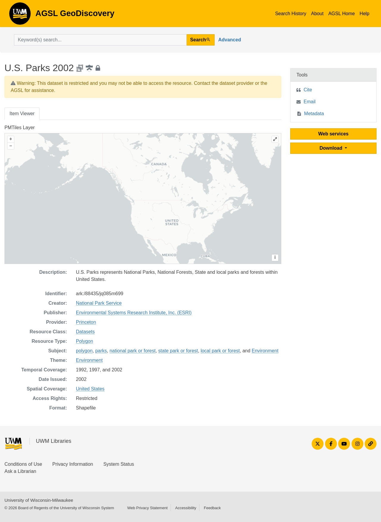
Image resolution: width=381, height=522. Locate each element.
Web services (333, 133)
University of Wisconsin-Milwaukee (38, 500)
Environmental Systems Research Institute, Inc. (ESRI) (134, 312)
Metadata (314, 113)
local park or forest (220, 350)
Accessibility (185, 508)
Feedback (212, 508)
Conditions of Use (23, 464)
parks (101, 350)
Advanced (229, 39)
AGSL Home (341, 13)
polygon (84, 350)
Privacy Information (72, 464)
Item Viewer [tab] (22, 113)
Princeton (86, 322)
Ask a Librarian (20, 471)
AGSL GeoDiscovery (20, 15)
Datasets (85, 331)
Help (364, 13)
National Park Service (99, 303)
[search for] (100, 40)
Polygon (84, 341)
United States (90, 388)
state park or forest (178, 350)
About (317, 13)
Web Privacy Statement (147, 508)
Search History (290, 13)
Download (332, 148)
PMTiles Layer (19, 127)
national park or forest (133, 350)
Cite (308, 89)
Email (310, 101)
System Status (118, 464)
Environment (265, 350)
